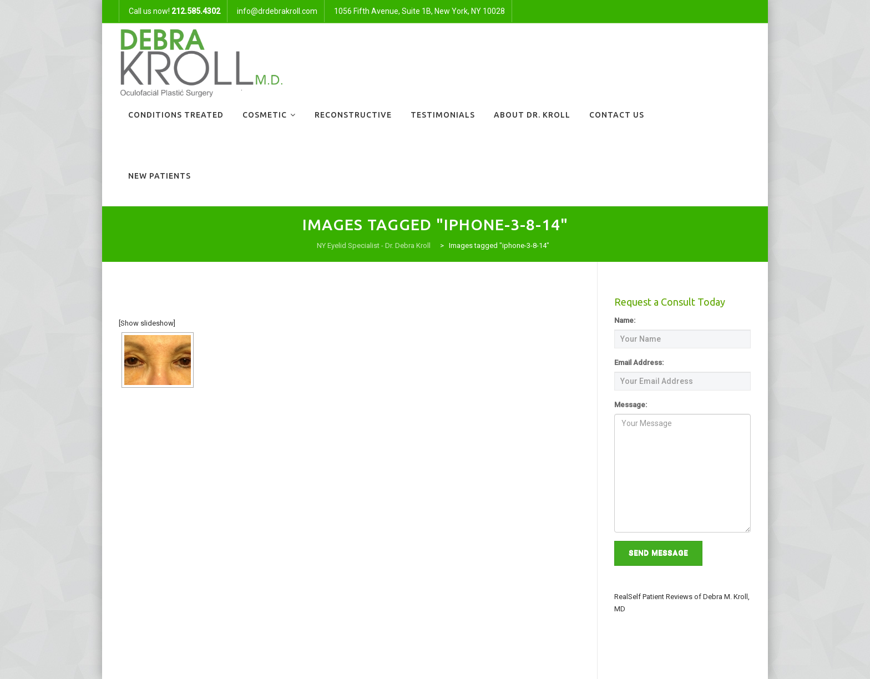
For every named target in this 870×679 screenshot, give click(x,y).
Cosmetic (264, 114)
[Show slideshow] (147, 323)
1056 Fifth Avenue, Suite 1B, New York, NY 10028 (419, 11)
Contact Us (616, 114)
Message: (630, 405)
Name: (624, 320)
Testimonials (443, 114)
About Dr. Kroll (532, 114)
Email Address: (639, 362)
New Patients (159, 175)
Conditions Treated (176, 114)
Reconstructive (353, 114)
